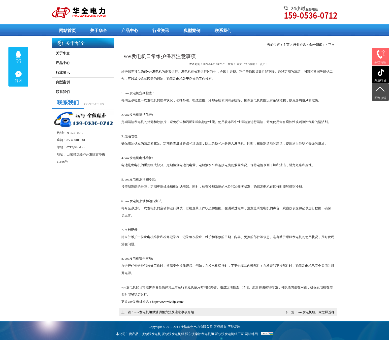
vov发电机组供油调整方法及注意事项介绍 (164, 312)
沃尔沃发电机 (151, 334)
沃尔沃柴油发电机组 (199, 334)
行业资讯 (299, 45)
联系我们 (63, 92)
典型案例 (63, 82)
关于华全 (63, 53)
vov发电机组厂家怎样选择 (316, 312)
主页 (286, 45)
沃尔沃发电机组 (173, 334)
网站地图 (251, 334)
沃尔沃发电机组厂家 (229, 334)
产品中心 (63, 63)
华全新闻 (315, 45)
